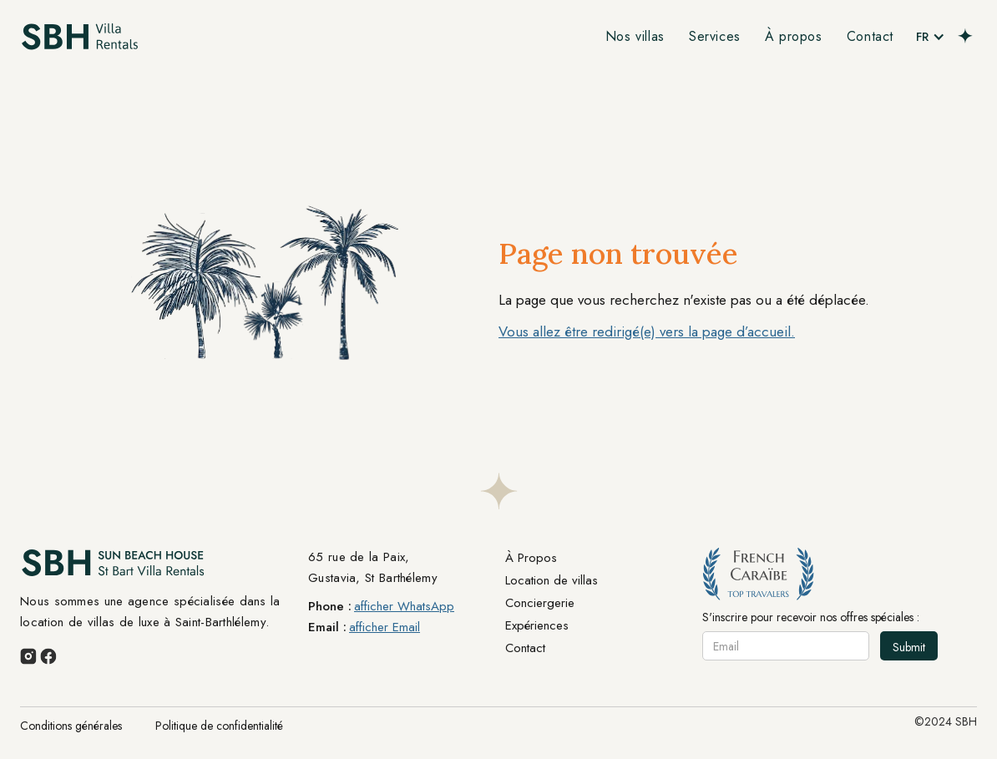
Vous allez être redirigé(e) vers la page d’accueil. (646, 331)
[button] (931, 36)
